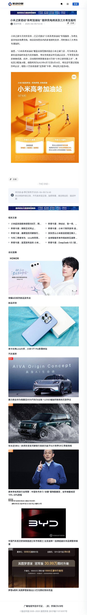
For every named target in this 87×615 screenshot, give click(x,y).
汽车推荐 (12, 354)
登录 (75, 4)
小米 (70, 23)
